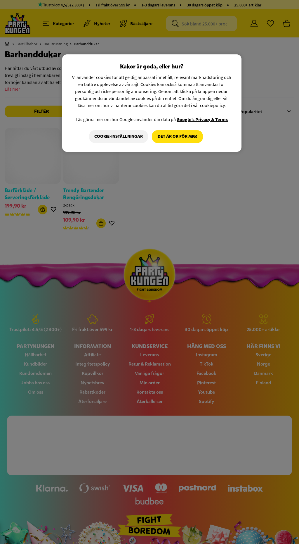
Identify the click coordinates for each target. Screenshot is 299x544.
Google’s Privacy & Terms (202, 119)
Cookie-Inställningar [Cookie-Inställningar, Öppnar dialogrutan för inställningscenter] (118, 136)
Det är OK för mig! (177, 136)
